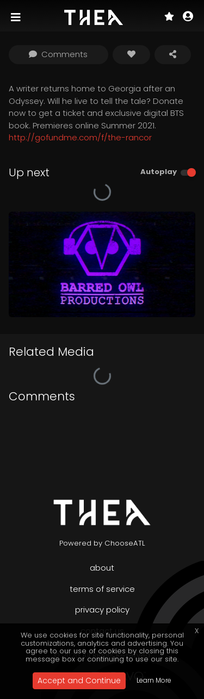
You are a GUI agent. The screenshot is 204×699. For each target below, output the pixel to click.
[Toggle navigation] (17, 17)
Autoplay (158, 171)
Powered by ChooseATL (102, 543)
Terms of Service (102, 589)
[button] (187, 17)
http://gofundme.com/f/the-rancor (80, 137)
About (102, 567)
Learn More (154, 680)
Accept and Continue (79, 680)
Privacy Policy (102, 609)
